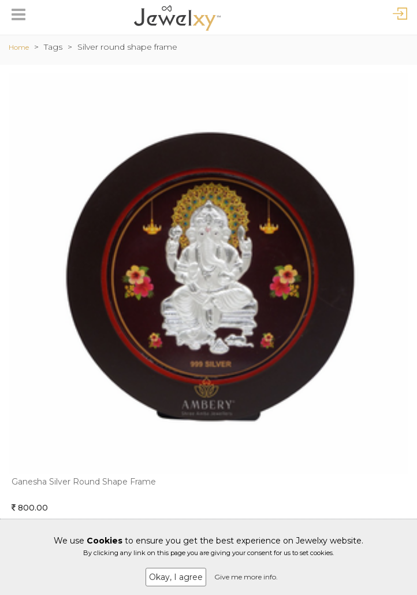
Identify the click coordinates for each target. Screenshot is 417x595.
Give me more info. (246, 576)
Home (19, 47)
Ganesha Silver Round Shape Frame (84, 481)
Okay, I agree (176, 577)
